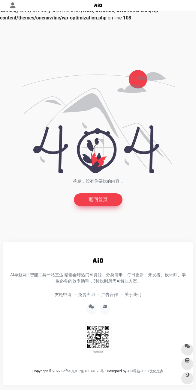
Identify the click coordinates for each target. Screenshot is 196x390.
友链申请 (63, 294)
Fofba (66, 371)
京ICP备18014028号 (87, 371)
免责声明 (86, 294)
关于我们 (133, 294)
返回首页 (98, 199)
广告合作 (109, 294)
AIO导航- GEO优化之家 (145, 371)
